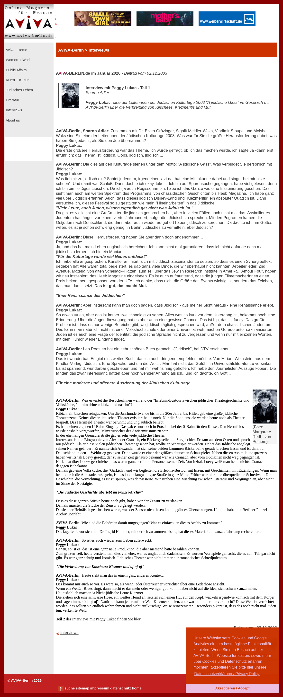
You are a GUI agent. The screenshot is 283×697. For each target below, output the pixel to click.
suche (69, 688)
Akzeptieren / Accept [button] (232, 688)
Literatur (12, 100)
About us (12, 120)
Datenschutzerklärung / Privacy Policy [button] (227, 674)
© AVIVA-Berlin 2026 (25, 680)
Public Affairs (16, 70)
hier (137, 619)
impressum (99, 688)
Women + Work (18, 60)
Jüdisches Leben (19, 90)
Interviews (13, 110)
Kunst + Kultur (16, 80)
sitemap (82, 688)
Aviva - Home (16, 50)
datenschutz (120, 688)
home (136, 688)
